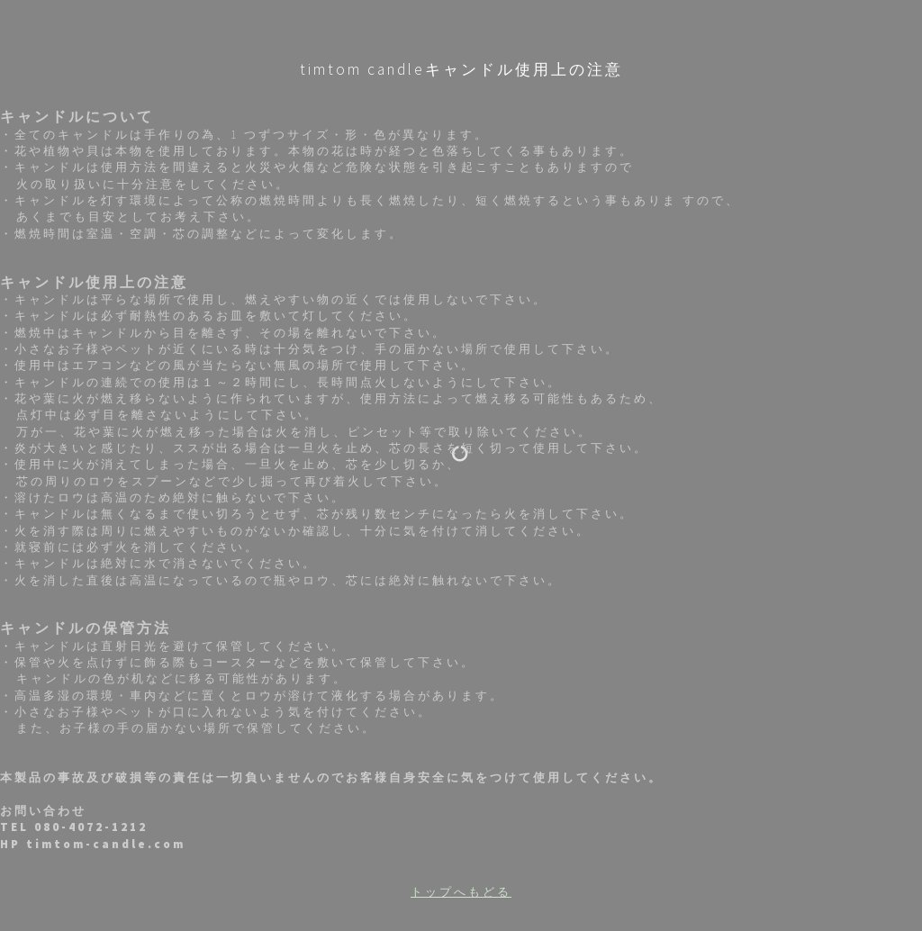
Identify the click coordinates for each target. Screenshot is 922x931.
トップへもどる (461, 891)
